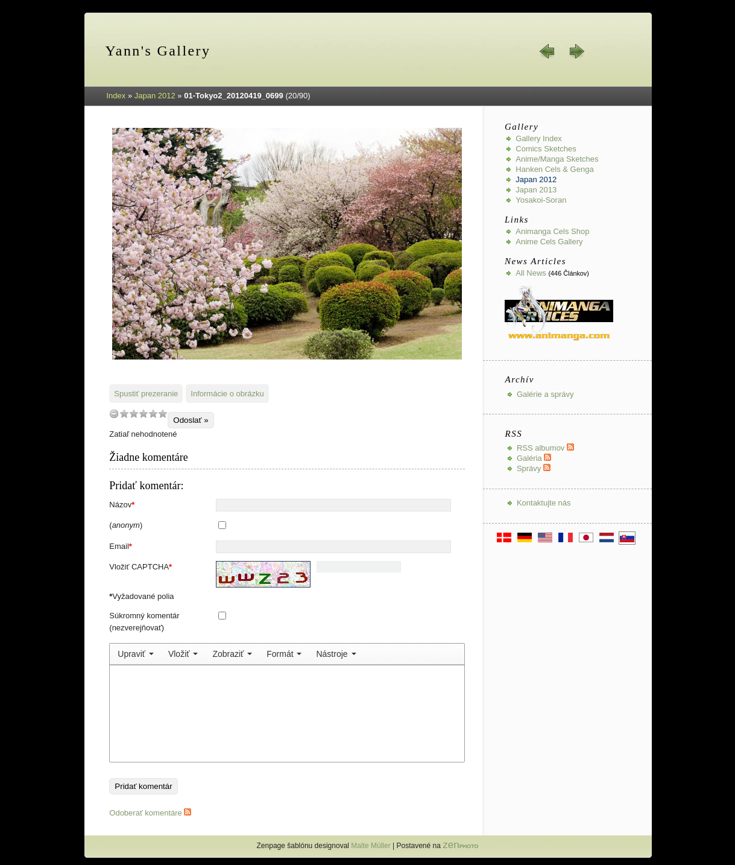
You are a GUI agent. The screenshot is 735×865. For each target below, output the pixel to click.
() (125, 525)
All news (531, 272)
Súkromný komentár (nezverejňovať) (144, 621)
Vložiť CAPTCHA (140, 566)
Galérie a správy (545, 394)
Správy (533, 468)
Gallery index (539, 138)
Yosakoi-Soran (541, 199)
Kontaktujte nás (544, 502)
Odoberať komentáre (150, 812)
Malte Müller (370, 845)
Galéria (534, 458)
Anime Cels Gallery (549, 241)
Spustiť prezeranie (146, 393)
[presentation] (136, 653)
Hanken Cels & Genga (554, 169)
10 (163, 413)
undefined (114, 413)
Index (116, 95)
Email (120, 546)
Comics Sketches (546, 148)
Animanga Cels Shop (552, 231)
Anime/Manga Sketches (557, 158)
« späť (547, 51)
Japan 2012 (154, 95)
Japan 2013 (536, 189)
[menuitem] (135, 654)
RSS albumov (545, 447)
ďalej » (576, 51)
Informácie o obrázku (227, 393)
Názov (121, 504)
